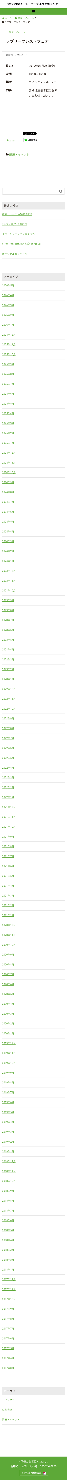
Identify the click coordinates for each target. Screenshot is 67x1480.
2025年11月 (9, 344)
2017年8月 (8, 1318)
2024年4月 (8, 531)
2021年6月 (8, 866)
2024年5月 (8, 521)
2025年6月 (8, 393)
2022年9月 (8, 718)
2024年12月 (9, 452)
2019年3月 (8, 1131)
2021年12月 (9, 807)
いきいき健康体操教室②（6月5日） (22, 243)
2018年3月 (8, 1249)
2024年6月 (8, 511)
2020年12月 (9, 925)
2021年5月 (8, 875)
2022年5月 (8, 758)
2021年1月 (8, 915)
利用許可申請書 (32, 1473)
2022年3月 (8, 777)
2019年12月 (9, 1043)
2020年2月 (8, 1023)
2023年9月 (8, 600)
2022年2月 (8, 787)
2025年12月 (9, 334)
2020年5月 (8, 994)
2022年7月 (8, 738)
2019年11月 (9, 1053)
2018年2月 (8, 1259)
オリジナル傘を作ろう (14, 253)
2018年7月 (8, 1210)
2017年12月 (9, 1279)
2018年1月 (8, 1269)
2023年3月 (8, 659)
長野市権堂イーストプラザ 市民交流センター (33, 4)
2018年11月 (9, 1171)
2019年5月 (8, 1112)
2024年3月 (8, 541)
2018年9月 (8, 1191)
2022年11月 (9, 698)
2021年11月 (9, 817)
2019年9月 (8, 1072)
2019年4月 (8, 1122)
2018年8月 (8, 1200)
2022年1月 (8, 797)
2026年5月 (8, 285)
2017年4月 (8, 1358)
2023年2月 (8, 669)
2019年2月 (8, 1141)
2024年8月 (8, 492)
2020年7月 (8, 974)
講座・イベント (19, 154)
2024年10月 (9, 472)
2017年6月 (8, 1338)
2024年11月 (9, 462)
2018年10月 (9, 1181)
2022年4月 (8, 767)
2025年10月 (9, 354)
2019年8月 (8, 1082)
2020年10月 (9, 944)
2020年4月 (8, 1003)
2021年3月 (8, 895)
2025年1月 (8, 443)
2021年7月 (8, 856)
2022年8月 (8, 728)
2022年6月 (8, 748)
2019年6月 (8, 1102)
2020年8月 (8, 964)
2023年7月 (8, 620)
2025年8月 (8, 374)
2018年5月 (8, 1230)
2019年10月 (9, 1063)
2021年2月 (8, 905)
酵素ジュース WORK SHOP (17, 214)
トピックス (8, 1399)
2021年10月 (9, 826)
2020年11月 (9, 935)
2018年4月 (8, 1240)
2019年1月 (8, 1151)
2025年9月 (8, 364)
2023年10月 (9, 590)
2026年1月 (8, 324)
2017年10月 (9, 1299)
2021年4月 (8, 885)
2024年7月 (8, 501)
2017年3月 (8, 1368)
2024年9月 (8, 482)
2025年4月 (8, 413)
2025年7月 (8, 384)
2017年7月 (8, 1328)
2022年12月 (9, 689)
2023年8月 (8, 610)
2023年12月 (9, 570)
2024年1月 (8, 561)
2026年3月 (8, 305)
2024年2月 (8, 551)
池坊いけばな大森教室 (14, 224)
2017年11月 (9, 1289)
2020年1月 (8, 1033)
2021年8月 (8, 846)
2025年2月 (8, 433)
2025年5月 (8, 403)
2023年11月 (9, 580)
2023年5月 (8, 639)
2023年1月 (8, 679)
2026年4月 (8, 295)
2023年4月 (8, 649)
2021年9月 (8, 836)
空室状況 (7, 1409)
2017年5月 (8, 1348)
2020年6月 (8, 984)
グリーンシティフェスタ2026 (18, 234)
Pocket (11, 140)
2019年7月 (8, 1092)
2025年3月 (8, 423)
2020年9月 (8, 954)
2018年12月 (9, 1161)
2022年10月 (9, 708)
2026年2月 (8, 315)
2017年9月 (8, 1308)
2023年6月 (8, 630)
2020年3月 (8, 1013)
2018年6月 (8, 1220)
